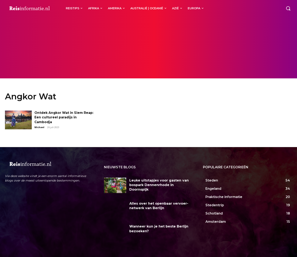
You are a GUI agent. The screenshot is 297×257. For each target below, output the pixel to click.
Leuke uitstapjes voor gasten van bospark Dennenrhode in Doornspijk (159, 185)
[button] (288, 8)
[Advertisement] (148, 47)
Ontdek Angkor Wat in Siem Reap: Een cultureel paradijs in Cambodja (61, 117)
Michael (39, 127)
